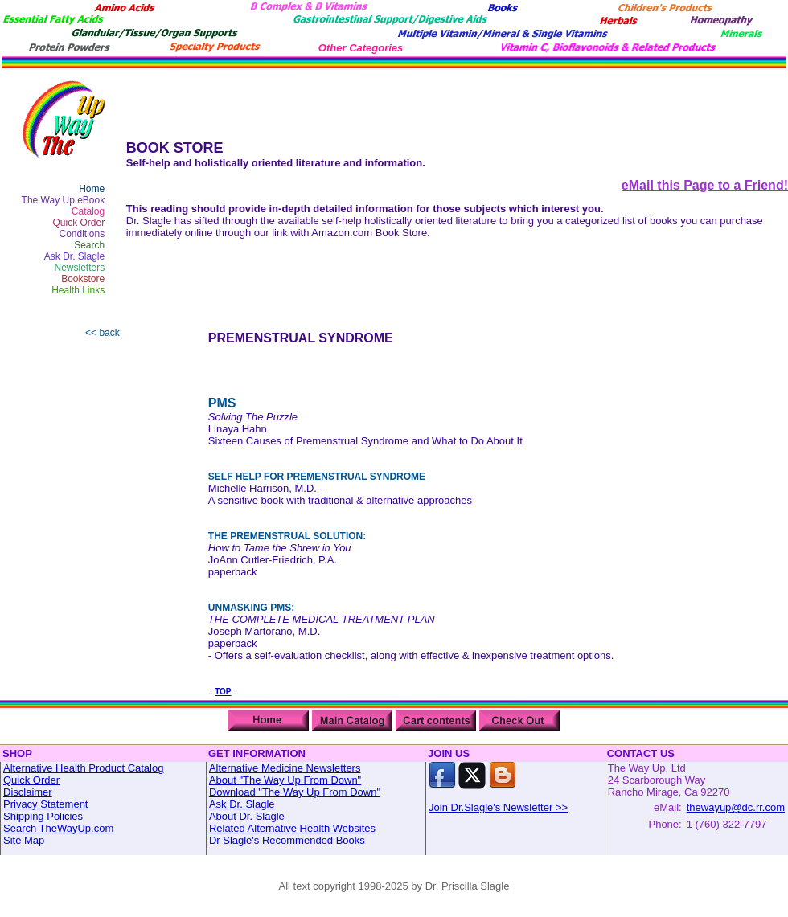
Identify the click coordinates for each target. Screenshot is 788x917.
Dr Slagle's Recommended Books (287, 840)
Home (92, 188)
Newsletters (80, 267)
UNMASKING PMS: (251, 607)
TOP (223, 691)
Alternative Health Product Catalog (83, 768)
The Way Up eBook (63, 200)
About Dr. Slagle (247, 816)
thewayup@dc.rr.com (736, 807)
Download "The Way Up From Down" (294, 792)
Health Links (78, 290)
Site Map (23, 840)
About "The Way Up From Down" (285, 780)
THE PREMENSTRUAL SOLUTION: (287, 536)
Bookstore (83, 279)
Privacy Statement (45, 804)
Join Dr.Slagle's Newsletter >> (498, 807)
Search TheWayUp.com (58, 828)
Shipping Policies (43, 816)
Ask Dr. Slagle (74, 256)
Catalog (88, 211)
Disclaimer (27, 792)
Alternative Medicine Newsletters (285, 768)
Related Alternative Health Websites (292, 828)
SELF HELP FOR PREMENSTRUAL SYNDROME (316, 476)
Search (89, 245)
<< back (102, 332)
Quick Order (79, 222)
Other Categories (360, 48)
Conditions (82, 233)
